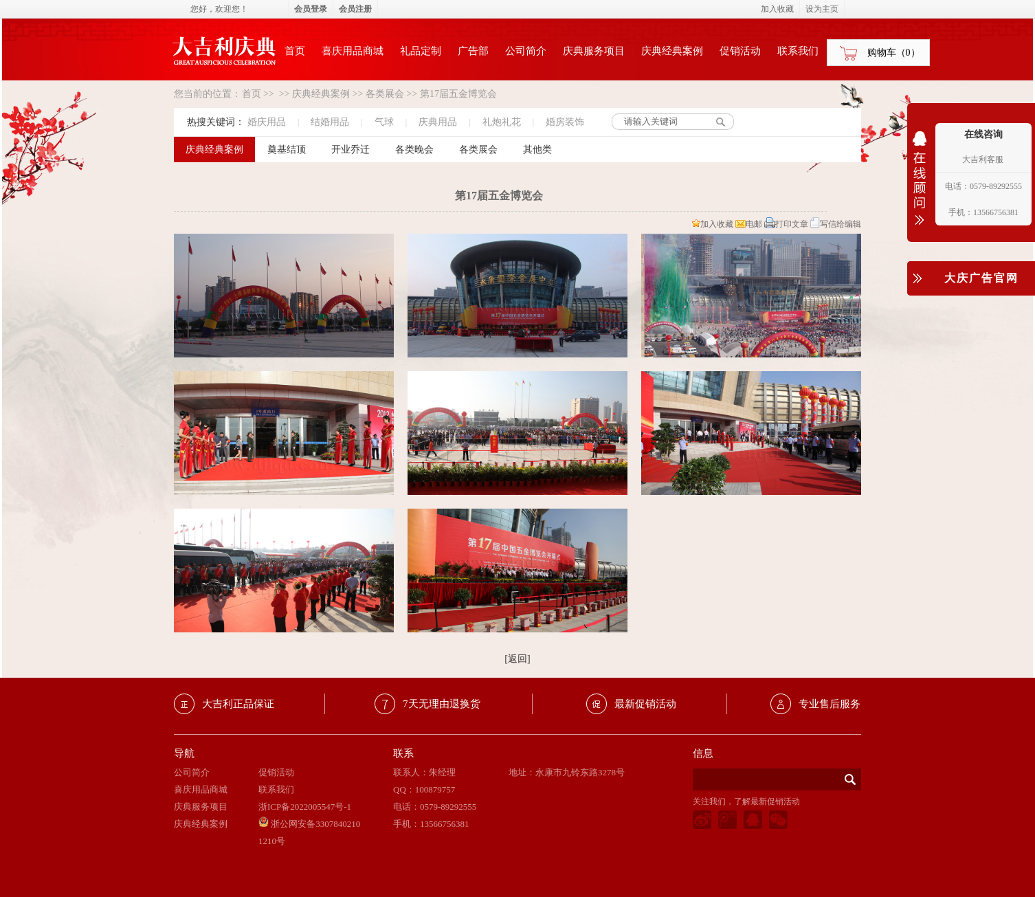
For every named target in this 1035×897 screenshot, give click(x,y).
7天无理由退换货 (441, 703)
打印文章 (786, 224)
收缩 (919, 187)
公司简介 (525, 50)
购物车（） (893, 52)
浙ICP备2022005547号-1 (304, 806)
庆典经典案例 (672, 50)
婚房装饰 (565, 122)
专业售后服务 (829, 703)
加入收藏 (712, 224)
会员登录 (310, 9)
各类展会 (385, 94)
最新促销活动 (645, 703)
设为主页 (821, 9)
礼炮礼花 (501, 122)
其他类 (537, 149)
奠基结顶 (286, 149)
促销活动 (740, 50)
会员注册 (355, 9)
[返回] (517, 659)
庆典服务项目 (594, 50)
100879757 (435, 789)
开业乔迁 (350, 149)
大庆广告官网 (981, 278)
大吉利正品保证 (238, 703)
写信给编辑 (835, 224)
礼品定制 (420, 50)
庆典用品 (438, 122)
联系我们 (798, 50)
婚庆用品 (266, 122)
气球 (384, 122)
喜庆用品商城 (352, 50)
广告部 (473, 50)
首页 (295, 50)
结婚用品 (330, 122)
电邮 (748, 224)
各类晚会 (414, 149)
